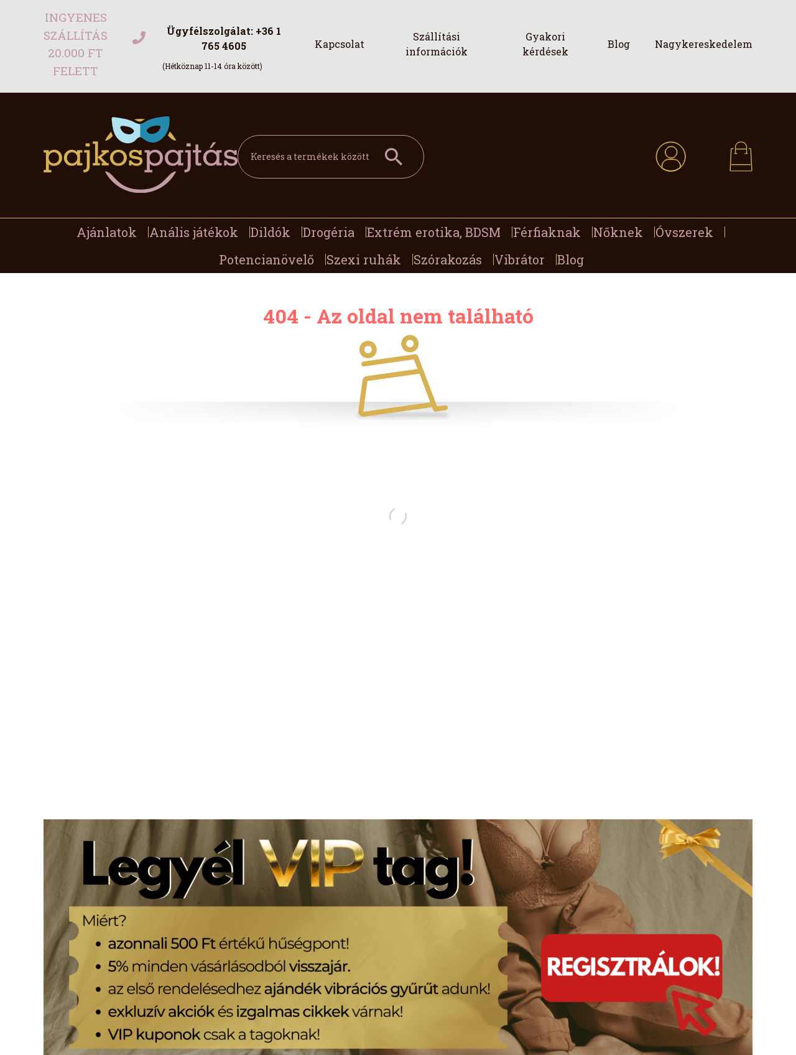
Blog (619, 43)
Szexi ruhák (363, 259)
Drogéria (328, 232)
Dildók (270, 232)
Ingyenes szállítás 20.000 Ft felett (76, 43)
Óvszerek (684, 232)
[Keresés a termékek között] (330, 157)
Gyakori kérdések (545, 44)
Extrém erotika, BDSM (434, 232)
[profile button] (670, 155)
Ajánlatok (106, 232)
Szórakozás (448, 259)
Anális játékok (193, 232)
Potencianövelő (266, 259)
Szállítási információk (436, 44)
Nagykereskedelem (703, 43)
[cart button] (740, 153)
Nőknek (618, 232)
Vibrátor (519, 259)
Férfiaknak (547, 232)
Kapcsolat (339, 43)
